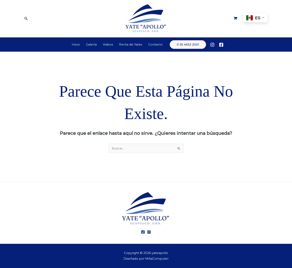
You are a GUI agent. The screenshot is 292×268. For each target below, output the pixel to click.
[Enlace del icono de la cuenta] (229, 44)
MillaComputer (157, 258)
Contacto (155, 44)
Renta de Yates (130, 44)
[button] (26, 18)
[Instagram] (212, 44)
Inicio (76, 44)
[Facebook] (221, 44)
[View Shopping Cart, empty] (235, 18)
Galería (91, 44)
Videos (108, 44)
